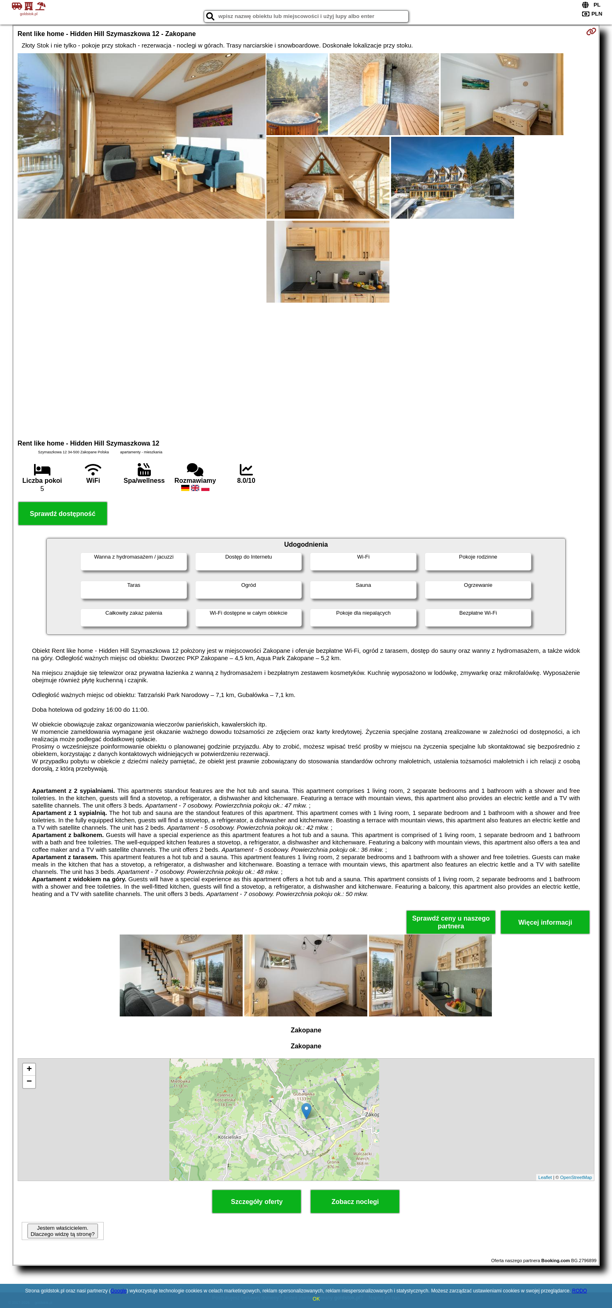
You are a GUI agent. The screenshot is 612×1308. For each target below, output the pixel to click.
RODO (579, 1291)
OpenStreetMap (576, 1177)
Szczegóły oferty (256, 1201)
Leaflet (545, 1177)
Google (119, 1291)
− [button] (29, 1082)
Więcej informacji (545, 922)
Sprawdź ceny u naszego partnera (450, 922)
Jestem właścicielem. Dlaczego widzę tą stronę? (63, 1231)
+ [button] (29, 1070)
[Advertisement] (306, 369)
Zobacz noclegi (355, 1201)
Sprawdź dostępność (63, 513)
